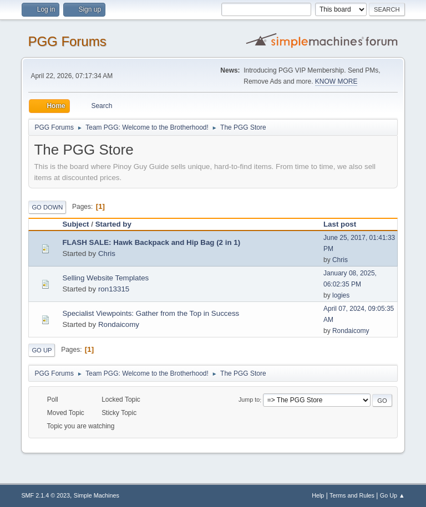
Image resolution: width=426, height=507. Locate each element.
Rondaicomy (118, 324)
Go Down (47, 207)
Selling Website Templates (105, 278)
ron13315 (113, 289)
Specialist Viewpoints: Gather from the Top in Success (150, 313)
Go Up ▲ (392, 495)
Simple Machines (96, 495)
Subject (75, 224)
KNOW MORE (336, 81)
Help (318, 495)
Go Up (42, 350)
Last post (344, 224)
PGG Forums (67, 41)
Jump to (249, 400)
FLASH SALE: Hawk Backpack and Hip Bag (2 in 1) (151, 242)
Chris (106, 253)
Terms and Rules (351, 495)
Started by (113, 224)
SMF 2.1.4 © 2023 (45, 495)
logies (340, 295)
